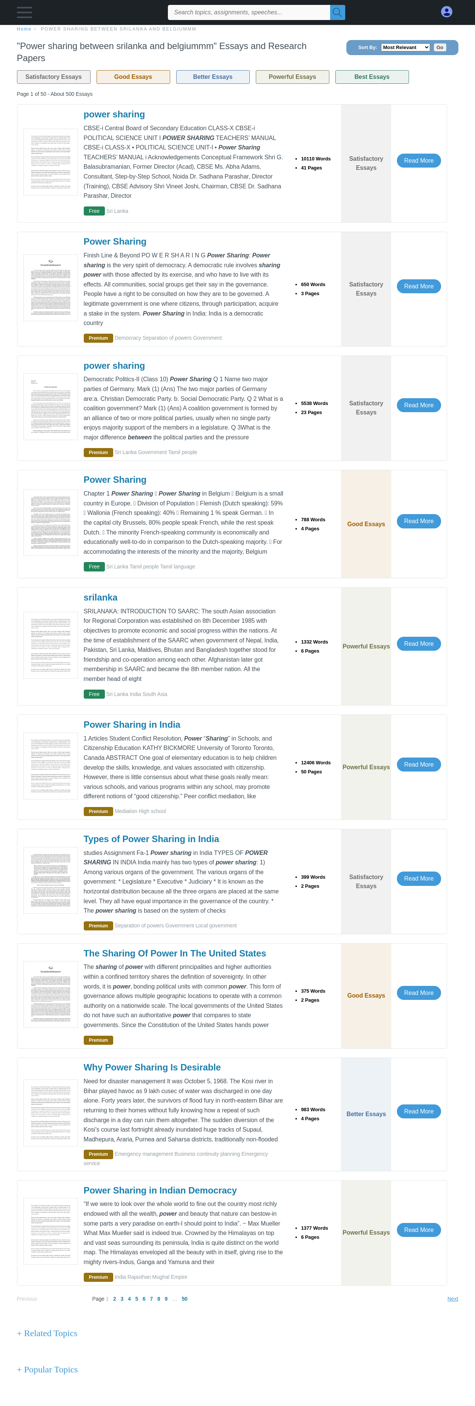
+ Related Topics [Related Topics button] (47, 1333)
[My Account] (449, 12)
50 (185, 1299)
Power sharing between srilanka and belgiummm (119, 29)
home (24, 29)
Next (452, 1299)
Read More (418, 160)
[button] (24, 14)
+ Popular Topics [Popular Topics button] (47, 1369)
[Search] (337, 12)
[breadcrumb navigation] (237, 28)
